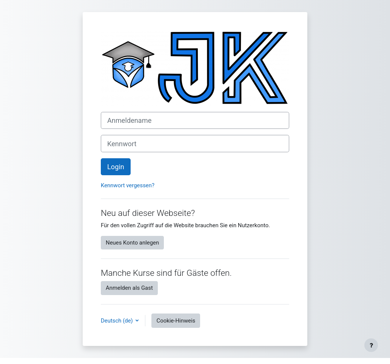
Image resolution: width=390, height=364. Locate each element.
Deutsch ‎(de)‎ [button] (117, 320)
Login (115, 167)
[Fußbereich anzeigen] (371, 345)
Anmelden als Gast (129, 287)
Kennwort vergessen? (127, 185)
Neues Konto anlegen (132, 242)
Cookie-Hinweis (175, 320)
